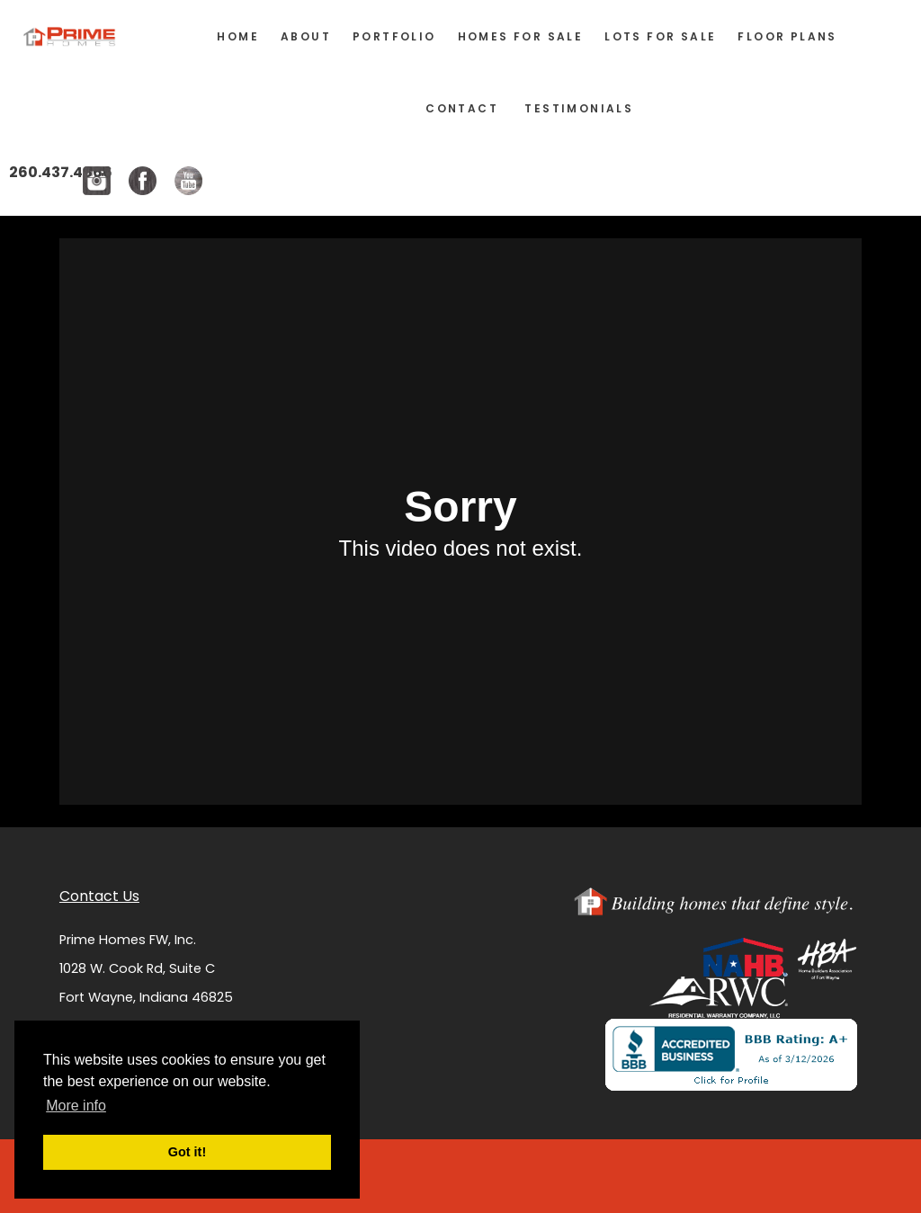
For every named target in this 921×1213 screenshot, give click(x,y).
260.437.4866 (60, 172)
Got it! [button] (187, 1152)
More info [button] (76, 1105)
